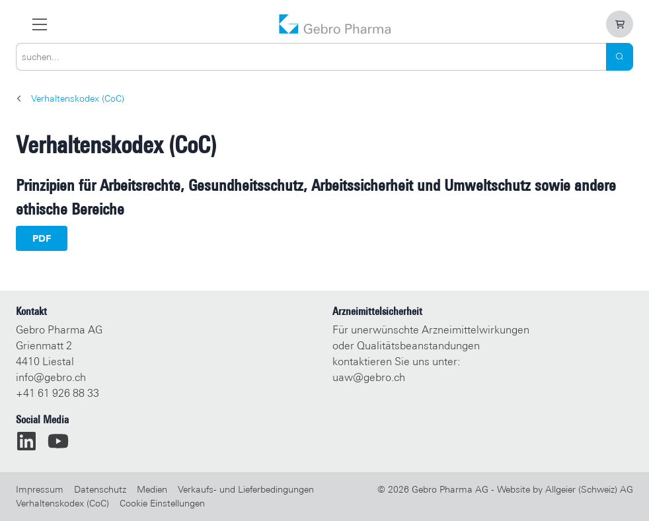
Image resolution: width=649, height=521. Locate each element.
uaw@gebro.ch (368, 377)
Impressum (39, 489)
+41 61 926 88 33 (57, 393)
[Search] (619, 57)
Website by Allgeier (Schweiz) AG (565, 489)
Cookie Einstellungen (162, 503)
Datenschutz (100, 489)
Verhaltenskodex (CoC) (62, 503)
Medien (152, 489)
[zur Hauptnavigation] (39, 24)
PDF (41, 238)
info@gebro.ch (51, 377)
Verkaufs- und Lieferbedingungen (246, 489)
